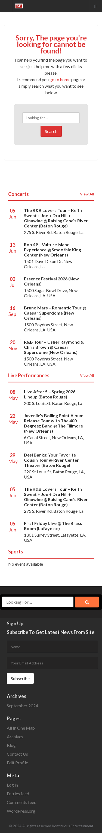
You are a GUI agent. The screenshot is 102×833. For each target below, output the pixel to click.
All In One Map (21, 727)
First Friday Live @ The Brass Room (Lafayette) (53, 526)
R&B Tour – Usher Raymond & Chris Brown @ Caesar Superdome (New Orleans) (54, 347)
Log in (12, 784)
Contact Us (17, 753)
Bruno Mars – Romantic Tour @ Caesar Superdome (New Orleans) (55, 313)
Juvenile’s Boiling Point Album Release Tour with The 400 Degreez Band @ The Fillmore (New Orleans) (54, 423)
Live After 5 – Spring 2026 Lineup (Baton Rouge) (49, 394)
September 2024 (22, 705)
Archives (15, 736)
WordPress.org (21, 810)
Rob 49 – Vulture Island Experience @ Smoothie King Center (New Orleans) (52, 249)
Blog (11, 745)
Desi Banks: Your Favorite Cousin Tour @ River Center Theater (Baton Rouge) (51, 460)
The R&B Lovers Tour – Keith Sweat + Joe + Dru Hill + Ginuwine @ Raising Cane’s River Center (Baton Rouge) (56, 218)
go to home (60, 79)
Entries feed (18, 793)
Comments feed (21, 802)
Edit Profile (17, 762)
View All (87, 194)
